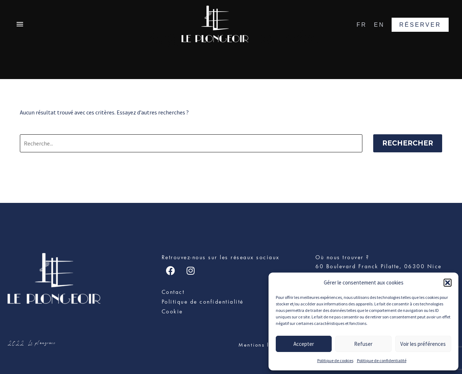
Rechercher (407, 143)
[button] (447, 282)
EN (379, 25)
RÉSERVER (420, 25)
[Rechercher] (191, 143)
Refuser (363, 343)
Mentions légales (264, 345)
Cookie (172, 311)
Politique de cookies (335, 360)
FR (362, 25)
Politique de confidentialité (381, 360)
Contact (173, 291)
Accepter (303, 343)
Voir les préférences (423, 343)
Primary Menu (20, 24)
